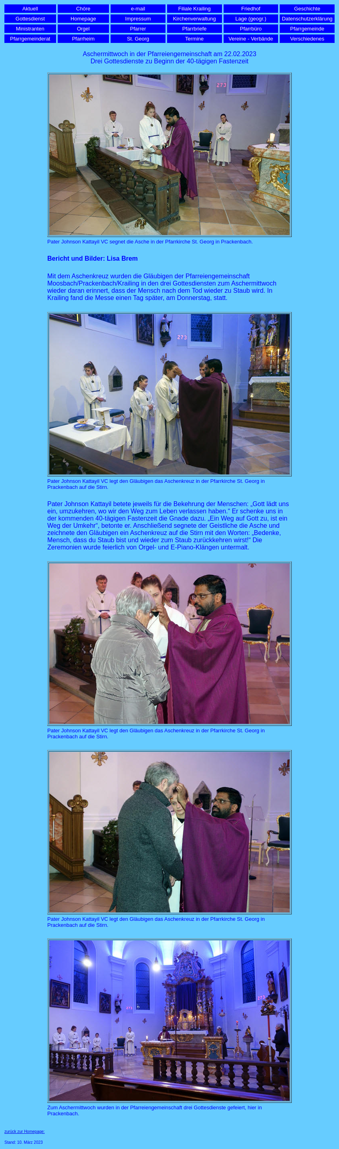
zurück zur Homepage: (24, 1131)
